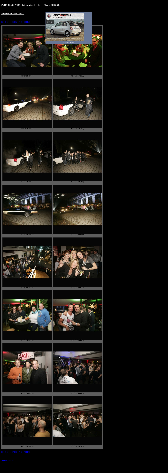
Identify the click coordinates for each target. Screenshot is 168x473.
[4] (11, 22)
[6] (16, 22)
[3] (8, 22)
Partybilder (7, 4)
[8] (22, 22)
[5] (13, 22)
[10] (28, 22)
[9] (24, 22)
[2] (5, 22)
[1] (2, 22)
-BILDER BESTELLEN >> (12, 14)
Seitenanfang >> (7, 460)
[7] (19, 22)
